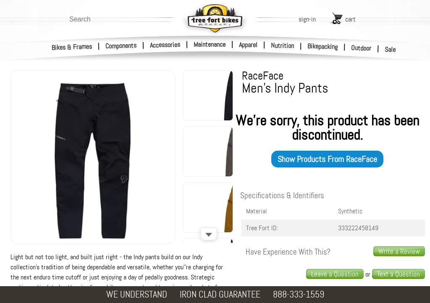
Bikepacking (322, 46)
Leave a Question (335, 274)
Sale (390, 49)
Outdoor (361, 48)
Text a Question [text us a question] (398, 274)
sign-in (307, 19)
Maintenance (209, 44)
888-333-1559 (298, 294)
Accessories (165, 45)
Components (121, 45)
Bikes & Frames (72, 47)
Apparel (248, 44)
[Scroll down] (208, 234)
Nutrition (282, 45)
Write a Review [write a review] (399, 251)
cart (350, 19)
